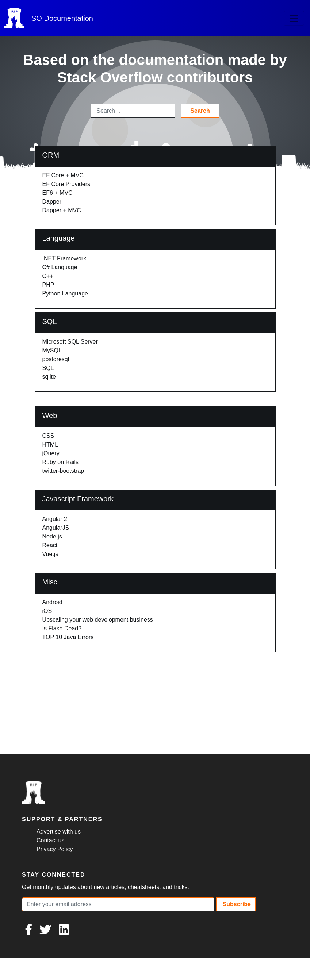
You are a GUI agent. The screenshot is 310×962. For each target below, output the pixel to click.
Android (52, 602)
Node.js (52, 536)
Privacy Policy (55, 849)
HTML (50, 444)
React (50, 545)
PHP (48, 285)
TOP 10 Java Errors (68, 637)
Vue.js (50, 554)
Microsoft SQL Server (70, 342)
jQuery (51, 453)
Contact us (50, 840)
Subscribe (236, 904)
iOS (47, 611)
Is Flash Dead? (62, 628)
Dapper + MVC (61, 210)
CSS (48, 436)
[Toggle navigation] (294, 18)
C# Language (59, 267)
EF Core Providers (66, 184)
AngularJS (55, 528)
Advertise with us (59, 831)
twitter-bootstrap (63, 471)
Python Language (65, 293)
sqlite (49, 377)
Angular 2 (55, 519)
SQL (48, 368)
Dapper (51, 201)
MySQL (52, 350)
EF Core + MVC (63, 175)
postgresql (55, 359)
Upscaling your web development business (97, 620)
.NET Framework (64, 258)
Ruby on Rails (60, 462)
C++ (47, 276)
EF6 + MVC (57, 193)
